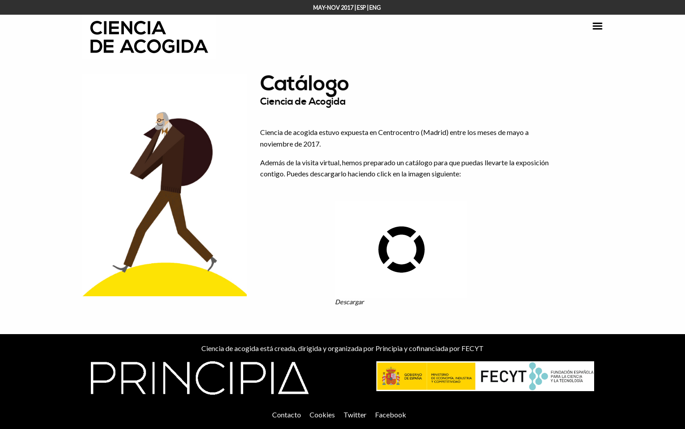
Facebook (390, 414)
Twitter (355, 414)
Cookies (322, 414)
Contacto (286, 414)
